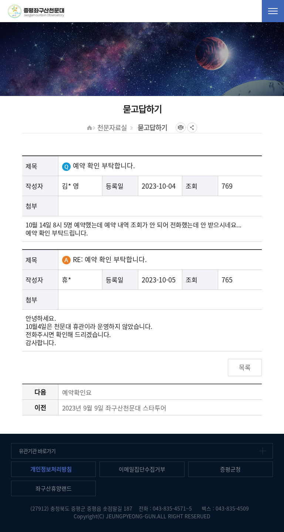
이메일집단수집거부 (142, 469)
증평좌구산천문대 (35, 11)
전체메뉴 (273, 11)
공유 (192, 127)
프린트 (181, 127)
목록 (245, 367)
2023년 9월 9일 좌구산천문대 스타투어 (114, 407)
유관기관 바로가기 (37, 450)
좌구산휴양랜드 (54, 488)
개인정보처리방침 (51, 469)
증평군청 (230, 469)
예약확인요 (77, 392)
